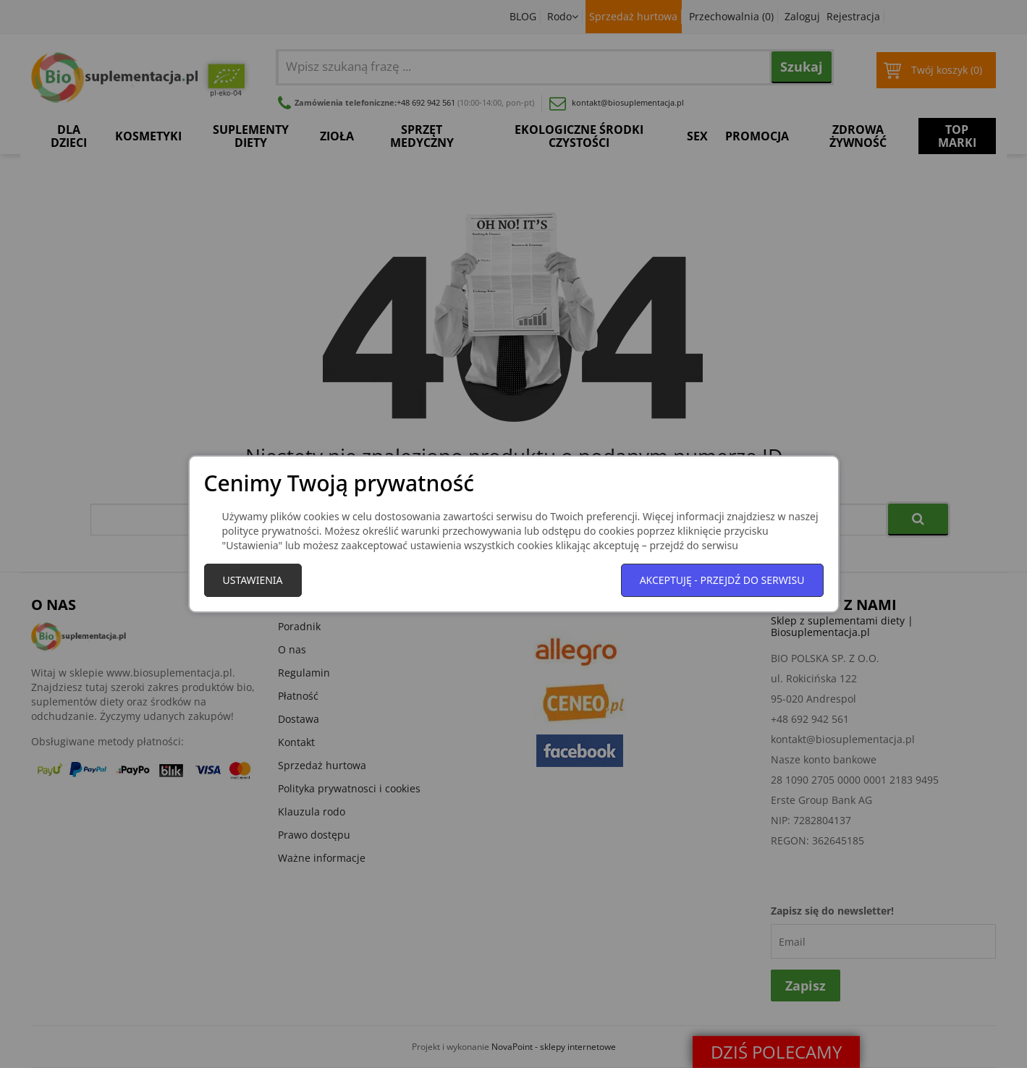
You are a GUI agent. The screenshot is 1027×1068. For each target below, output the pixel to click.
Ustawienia (253, 580)
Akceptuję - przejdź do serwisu (722, 580)
